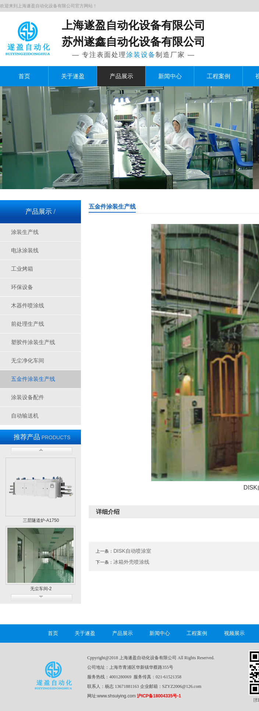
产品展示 (121, 76)
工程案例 (218, 76)
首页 (24, 76)
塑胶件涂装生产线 (33, 342)
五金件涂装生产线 (33, 379)
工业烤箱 (22, 269)
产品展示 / (40, 211)
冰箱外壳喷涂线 (131, 562)
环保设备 (22, 287)
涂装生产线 (25, 232)
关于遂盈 (73, 76)
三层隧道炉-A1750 (41, 520)
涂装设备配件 (27, 397)
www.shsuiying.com (116, 696)
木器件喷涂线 (27, 305)
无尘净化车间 (27, 361)
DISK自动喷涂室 (132, 551)
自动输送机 (25, 416)
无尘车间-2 (41, 588)
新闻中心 (170, 76)
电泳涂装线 (25, 250)
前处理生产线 (27, 324)
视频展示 (234, 633)
